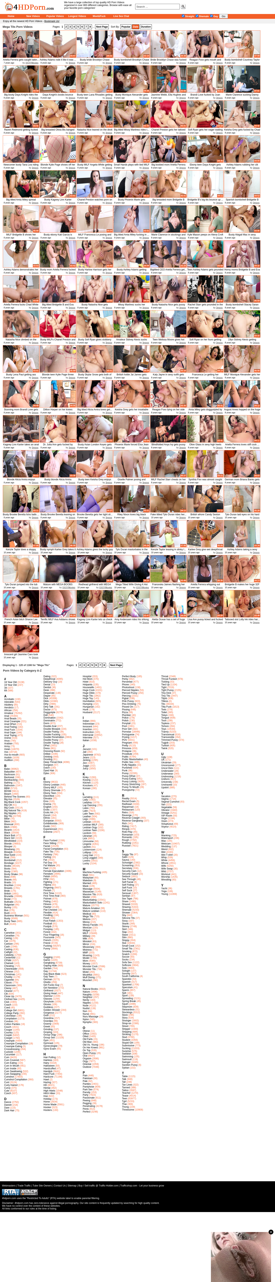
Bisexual (8, 824)
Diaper (46, 695)
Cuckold (8, 1052)
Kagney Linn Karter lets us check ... (94, 621)
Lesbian (87, 821)
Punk (124, 770)
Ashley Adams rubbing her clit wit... (242, 166)
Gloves (47, 1004)
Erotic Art (48, 812)
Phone (125, 684)
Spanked (126, 984)
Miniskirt (87, 941)
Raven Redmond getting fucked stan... (21, 131)
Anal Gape (10, 732)
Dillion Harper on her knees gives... (57, 411)
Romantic (127, 837)
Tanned (126, 1087)
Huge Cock (89, 690)
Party (85, 1095)
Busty (7, 918)
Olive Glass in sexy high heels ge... (205, 446)
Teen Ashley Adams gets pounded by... (205, 271)
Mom (85, 960)
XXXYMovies (31, 63)
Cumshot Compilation (15, 1079)
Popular (125, 26)
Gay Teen (48, 976)
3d (5, 687)
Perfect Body (129, 676)
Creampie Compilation (16, 1043)
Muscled (87, 980)
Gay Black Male (51, 974)
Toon (163, 720)
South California (130, 976)
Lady (85, 799)
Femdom (48, 873)
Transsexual (167, 734)
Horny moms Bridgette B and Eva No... (242, 271)
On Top (86, 1050)
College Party (11, 1013)
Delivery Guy (50, 681)
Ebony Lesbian (51, 784)
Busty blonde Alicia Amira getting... (58, 481)
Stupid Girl (127, 1042)
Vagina (164, 799)
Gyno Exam (49, 1048)
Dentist (47, 687)
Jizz (85, 763)
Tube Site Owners (42, 1185)
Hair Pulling (49, 1057)
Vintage (165, 812)
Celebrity (9, 955)
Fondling (48, 915)
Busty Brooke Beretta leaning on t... (58, 516)
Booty (7, 871)
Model (86, 958)
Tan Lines (127, 1084)
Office (86, 1033)
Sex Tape (127, 898)
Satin (124, 857)
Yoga (164, 891)
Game (46, 960)
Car (6, 941)
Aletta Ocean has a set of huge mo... (168, 621)
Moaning (87, 955)
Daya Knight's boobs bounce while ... (58, 96)
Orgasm (87, 1058)
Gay (214, 16)
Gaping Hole (50, 965)
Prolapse (126, 751)
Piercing (126, 695)
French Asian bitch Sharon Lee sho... (21, 621)
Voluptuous (167, 823)
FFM (45, 879)
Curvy (7, 1088)
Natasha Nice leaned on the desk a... (95, 131)
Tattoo (125, 1090)
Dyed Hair (48, 770)
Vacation (165, 796)
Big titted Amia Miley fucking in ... (131, 234)
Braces (8, 879)
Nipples (87, 1002)
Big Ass (8, 799)
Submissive (128, 1045)
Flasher (47, 907)
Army (7, 746)
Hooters (47, 1110)
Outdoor (87, 1067)
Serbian (126, 895)
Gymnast (48, 1043)
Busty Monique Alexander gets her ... (131, 96)
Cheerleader (10, 968)
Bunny (7, 907)
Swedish (126, 1053)
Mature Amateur (91, 908)
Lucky (86, 863)
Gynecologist (50, 1046)
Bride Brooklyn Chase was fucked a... (168, 61)
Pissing (126, 709)
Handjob (47, 1071)
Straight (188, 16)
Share (125, 901)
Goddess (48, 1007)
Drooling (47, 759)
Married (87, 883)
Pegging (87, 1103)
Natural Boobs (90, 989)
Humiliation (89, 701)
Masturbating (90, 899)
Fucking (47, 945)
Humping (87, 704)
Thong (125, 1107)
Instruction (88, 732)
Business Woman (13, 915)
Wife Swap (167, 868)
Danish (8, 1105)
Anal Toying (10, 735)
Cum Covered (11, 1060)
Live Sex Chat (121, 16)
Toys (163, 729)
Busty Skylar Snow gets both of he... (94, 376)
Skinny (125, 926)
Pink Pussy (128, 701)
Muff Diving (89, 977)
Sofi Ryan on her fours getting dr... (205, 341)
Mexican (87, 927)
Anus (7, 740)
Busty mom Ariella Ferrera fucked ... (58, 271)
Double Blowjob (51, 729)
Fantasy (47, 854)
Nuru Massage (90, 1016)
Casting (8, 949)
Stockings (127, 1012)
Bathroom (9, 785)
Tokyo (164, 715)
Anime (7, 738)
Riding (125, 826)
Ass (6, 752)
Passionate (89, 1097)
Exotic (46, 826)
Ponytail (126, 723)
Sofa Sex (127, 962)
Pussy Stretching (131, 784)
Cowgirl (8, 1038)
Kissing (87, 780)
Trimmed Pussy (169, 740)
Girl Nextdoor (50, 987)
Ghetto (47, 982)
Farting (47, 857)
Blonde (8, 843)
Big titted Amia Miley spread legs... (21, 201)
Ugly (163, 757)
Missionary (88, 947)
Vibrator (165, 810)
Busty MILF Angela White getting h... (94, 166)
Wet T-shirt (167, 854)
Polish (125, 720)
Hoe (45, 1096)
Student (126, 1040)
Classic (8, 982)
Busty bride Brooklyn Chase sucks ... (95, 61)
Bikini (7, 821)
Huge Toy (88, 698)
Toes (163, 709)
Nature (86, 991)
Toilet (164, 712)
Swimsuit (127, 1059)
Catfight (8, 952)
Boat (6, 857)
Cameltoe (9, 932)
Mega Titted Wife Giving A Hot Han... (131, 586)
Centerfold (9, 957)
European (48, 820)
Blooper (8, 846)
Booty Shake (11, 874)
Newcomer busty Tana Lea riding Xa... (21, 166)
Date (135, 26)
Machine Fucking (92, 872)
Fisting (46, 901)
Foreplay (48, 929)
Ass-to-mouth (11, 754)
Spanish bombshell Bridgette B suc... (242, 201)
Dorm (46, 723)
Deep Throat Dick (52, 762)
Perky (125, 679)
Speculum (127, 987)
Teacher (126, 1093)
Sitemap (72, 1185)
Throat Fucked (169, 679)
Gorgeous (48, 1012)
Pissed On (127, 706)
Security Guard (130, 873)
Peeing (86, 1100)
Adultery (8, 704)
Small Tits (127, 948)
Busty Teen (10, 921)
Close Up (9, 996)
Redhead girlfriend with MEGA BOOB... (95, 586)
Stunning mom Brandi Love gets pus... (21, 411)
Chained (8, 963)
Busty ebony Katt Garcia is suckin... (58, 236)
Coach (7, 1004)
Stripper (126, 1029)
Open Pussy (89, 1053)
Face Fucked (50, 840)
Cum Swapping (12, 1074)
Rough (125, 840)
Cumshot (9, 1076)
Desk (46, 690)
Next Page (102, 26)
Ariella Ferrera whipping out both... (205, 586)
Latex (86, 808)
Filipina (47, 884)
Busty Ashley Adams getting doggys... (131, 271)
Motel (86, 972)
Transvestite (167, 737)
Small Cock (128, 945)
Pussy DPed (128, 776)
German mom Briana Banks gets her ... (242, 481)
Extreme (47, 831)
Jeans (86, 757)
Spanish (126, 981)
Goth (46, 1015)
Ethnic (46, 817)
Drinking (47, 756)
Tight (163, 687)
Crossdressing (12, 1049)
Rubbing (126, 842)
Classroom (10, 985)
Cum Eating (10, 1063)
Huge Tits (88, 695)
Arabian (8, 743)
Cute (6, 1090)
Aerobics (9, 707)
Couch (7, 1027)
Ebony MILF (49, 787)
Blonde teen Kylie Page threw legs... (58, 376)
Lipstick (87, 846)
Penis (86, 1109)
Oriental (87, 1064)
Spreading (127, 998)
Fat (45, 859)
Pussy (125, 773)
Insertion (87, 729)
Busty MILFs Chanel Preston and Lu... (58, 341)
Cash (7, 946)
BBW (7, 788)
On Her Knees (90, 1047)
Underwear (167, 773)
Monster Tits (89, 969)
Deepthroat (49, 679)
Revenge (127, 815)
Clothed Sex (10, 999)
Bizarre (8, 829)
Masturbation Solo (92, 902)
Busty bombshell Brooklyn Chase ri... (131, 61)
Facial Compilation (53, 848)
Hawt (46, 1079)
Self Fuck (127, 887)
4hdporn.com (22, 1203)
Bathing (8, 782)
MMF (85, 952)
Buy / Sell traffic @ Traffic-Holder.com (98, 1185)
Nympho (87, 1022)
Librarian (87, 835)
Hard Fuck (48, 1074)
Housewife (88, 687)
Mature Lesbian (91, 911)
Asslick (8, 757)
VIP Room (166, 815)
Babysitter (9, 771)
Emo (45, 801)
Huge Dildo (89, 693)
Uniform (165, 779)
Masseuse (88, 891)
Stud (124, 1037)
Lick (85, 838)
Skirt (124, 929)
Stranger (126, 1020)
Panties (87, 1084)
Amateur (8, 713)
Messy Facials (90, 924)
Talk (124, 1079)
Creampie (9, 1040)
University (166, 782)
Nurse (86, 1014)
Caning (8, 938)
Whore (164, 863)
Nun (85, 1011)
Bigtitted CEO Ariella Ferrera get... (168, 269)
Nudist (86, 1008)
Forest (46, 932)
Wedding (166, 846)
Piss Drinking (129, 704)
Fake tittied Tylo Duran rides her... (168, 514)
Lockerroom (89, 849)
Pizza (125, 712)
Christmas (9, 974)
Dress (46, 748)
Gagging (47, 957)
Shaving (126, 907)
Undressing (167, 776)
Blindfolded (10, 840)
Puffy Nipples (129, 765)
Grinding (47, 1029)
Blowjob (8, 852)
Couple (8, 1035)
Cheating (9, 966)
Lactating (88, 797)
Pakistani (88, 1078)
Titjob (164, 698)
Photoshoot (128, 687)
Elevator (47, 798)
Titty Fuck (166, 706)
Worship (165, 876)
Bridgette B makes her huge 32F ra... (242, 586)
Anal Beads (10, 718)
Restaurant (128, 809)
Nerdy (86, 1000)
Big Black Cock (12, 802)
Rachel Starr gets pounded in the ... (205, 306)
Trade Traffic (24, 1185)
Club (6, 1002)
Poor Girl (126, 729)
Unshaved (166, 784)
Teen (124, 1098)
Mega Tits (88, 916)
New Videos (33, 16)
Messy (86, 922)
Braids (7, 882)
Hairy (46, 1063)
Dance (7, 1102)
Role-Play (127, 831)
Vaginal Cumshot (170, 801)
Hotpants (87, 684)
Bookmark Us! (51, 21)
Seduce (126, 876)
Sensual (126, 893)
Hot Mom (88, 679)
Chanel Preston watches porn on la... (94, 201)
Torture (165, 726)
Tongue (165, 717)
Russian (126, 845)
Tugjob (164, 742)
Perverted (127, 681)
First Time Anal (51, 895)
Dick (45, 698)
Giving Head (50, 993)
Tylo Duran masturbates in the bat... (132, 551)
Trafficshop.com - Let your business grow (142, 1185)
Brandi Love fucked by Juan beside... (205, 96)
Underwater (167, 771)
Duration (146, 26)
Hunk (85, 709)
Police (125, 717)
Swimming (127, 1056)
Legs (85, 819)
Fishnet (47, 898)
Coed (7, 1007)
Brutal (7, 899)
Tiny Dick (166, 693)
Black (7, 832)
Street (125, 1026)
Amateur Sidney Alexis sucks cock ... (131, 341)
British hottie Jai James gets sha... (131, 376)
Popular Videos (55, 16)
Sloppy (125, 940)
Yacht (164, 888)
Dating (46, 676)
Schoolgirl (127, 862)
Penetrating (89, 1106)
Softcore (126, 965)
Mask (86, 886)
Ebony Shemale (51, 790)
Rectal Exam (129, 801)
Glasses (47, 998)
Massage (88, 888)
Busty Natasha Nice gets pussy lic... (168, 306)
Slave (125, 934)
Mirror (86, 944)
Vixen (164, 821)
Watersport (167, 838)
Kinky (86, 777)
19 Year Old (10, 685)
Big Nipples (10, 813)
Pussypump (128, 790)
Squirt (125, 1004)
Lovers (86, 860)
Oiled (85, 1036)
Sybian (125, 1067)
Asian (7, 749)
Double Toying (51, 742)
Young (164, 894)
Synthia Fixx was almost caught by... (205, 481)
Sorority (126, 973)
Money (86, 963)
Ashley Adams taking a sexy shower (242, 551)
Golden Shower (51, 1010)
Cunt (6, 1082)
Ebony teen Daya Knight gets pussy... (205, 166)
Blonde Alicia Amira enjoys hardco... (21, 481)
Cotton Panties (12, 1024)
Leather (87, 816)
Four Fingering (51, 934)
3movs (72, 63)
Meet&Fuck (99, 16)
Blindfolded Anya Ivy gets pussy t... (168, 446)
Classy (7, 988)
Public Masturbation (132, 759)
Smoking (126, 951)
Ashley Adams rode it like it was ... (58, 59)
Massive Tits (89, 894)
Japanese (88, 754)
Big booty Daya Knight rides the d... (21, 96)
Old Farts (88, 1039)
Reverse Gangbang (132, 820)
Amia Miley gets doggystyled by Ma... (205, 411)
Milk (85, 938)
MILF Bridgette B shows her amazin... (21, 236)
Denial (46, 684)
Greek (46, 1026)
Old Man (87, 1042)
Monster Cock (90, 966)
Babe (7, 769)
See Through (129, 879)
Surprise (126, 1051)
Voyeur (165, 826)
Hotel (85, 681)
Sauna (125, 859)
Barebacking (11, 780)
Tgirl (124, 1101)
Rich (124, 823)
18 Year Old (10, 682)
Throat (164, 676)
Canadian (9, 935)
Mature (86, 905)
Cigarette (9, 979)
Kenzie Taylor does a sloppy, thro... (21, 551)
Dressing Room (51, 751)
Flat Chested (50, 909)
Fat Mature (49, 865)
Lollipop (87, 852)
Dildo (46, 701)
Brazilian (8, 885)
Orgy (85, 1061)
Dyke (46, 773)
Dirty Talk (48, 706)
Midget (86, 930)
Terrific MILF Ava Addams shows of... (57, 621)
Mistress (87, 949)
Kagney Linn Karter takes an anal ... (21, 446)
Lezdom (87, 833)
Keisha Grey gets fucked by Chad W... (242, 131)
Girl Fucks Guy (51, 985)
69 (5, 690)
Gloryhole (48, 1001)
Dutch (46, 767)
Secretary (127, 868)
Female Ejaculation (53, 871)
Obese (86, 1031)
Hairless (47, 1060)
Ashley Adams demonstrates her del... (21, 271)
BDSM (7, 791)
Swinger (126, 1062)
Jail (84, 752)
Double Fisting (51, 731)
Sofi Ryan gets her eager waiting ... (205, 131)
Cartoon (8, 943)
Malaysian (88, 877)
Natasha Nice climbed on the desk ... (21, 341)
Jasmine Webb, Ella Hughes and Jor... (168, 96)
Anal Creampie (12, 721)
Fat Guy (47, 862)
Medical (87, 913)
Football (47, 923)
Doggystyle (49, 712)
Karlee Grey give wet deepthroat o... (205, 551)
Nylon (86, 1019)
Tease (125, 1095)
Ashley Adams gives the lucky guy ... (95, 551)
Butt (6, 924)
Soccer (125, 956)
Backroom (9, 774)
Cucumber (9, 1054)
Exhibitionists (50, 823)
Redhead (127, 804)
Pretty (125, 745)
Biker (7, 818)
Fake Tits (48, 851)
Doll (45, 715)
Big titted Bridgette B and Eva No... (58, 306)
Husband (87, 712)
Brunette (8, 896)
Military (86, 936)
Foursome (48, 937)
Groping (47, 1032)
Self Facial (127, 882)
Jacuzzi (87, 749)
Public (125, 756)
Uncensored (167, 765)
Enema (47, 804)
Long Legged (90, 857)
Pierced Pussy (129, 693)
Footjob (47, 926)
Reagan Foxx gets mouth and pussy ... (205, 61)
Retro (125, 812)
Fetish (46, 876)
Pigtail (125, 698)
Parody (86, 1092)
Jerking (87, 760)
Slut (124, 943)
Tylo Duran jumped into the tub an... (21, 586)
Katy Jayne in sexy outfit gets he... (168, 376)
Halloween (49, 1065)
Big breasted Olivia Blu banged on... (58, 131)
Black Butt (9, 835)
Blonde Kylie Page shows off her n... (58, 166)
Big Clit (8, 804)
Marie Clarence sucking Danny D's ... (242, 96)
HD (45, 1085)
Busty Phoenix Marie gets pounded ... (131, 201)
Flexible (47, 912)
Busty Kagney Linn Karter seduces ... (58, 201)
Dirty (45, 704)
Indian (86, 721)
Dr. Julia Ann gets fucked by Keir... (58, 446)
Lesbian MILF (90, 824)
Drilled (46, 754)
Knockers (88, 785)
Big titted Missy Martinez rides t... (131, 129)
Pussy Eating (129, 778)
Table (125, 1076)
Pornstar (126, 731)
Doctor (46, 709)
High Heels (49, 1090)
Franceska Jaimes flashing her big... (168, 586)
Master (86, 897)
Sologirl (126, 970)
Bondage (9, 863)
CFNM (7, 960)
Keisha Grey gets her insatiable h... (131, 411)
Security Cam (129, 871)
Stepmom (127, 1006)
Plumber (126, 715)
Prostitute (127, 754)
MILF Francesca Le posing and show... (94, 236)
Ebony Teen (49, 793)
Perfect (86, 1111)
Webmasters (8, 1185)
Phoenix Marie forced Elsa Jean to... (131, 446)
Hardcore (48, 1076)
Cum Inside (10, 1068)
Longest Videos (77, 16)
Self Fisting (128, 884)
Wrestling (166, 879)
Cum (6, 1057)
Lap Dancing (89, 805)
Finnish (47, 890)
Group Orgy (49, 1034)
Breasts (8, 888)
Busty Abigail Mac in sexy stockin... (242, 236)
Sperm (125, 990)
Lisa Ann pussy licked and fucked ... (205, 621)
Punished (127, 767)
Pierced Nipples (130, 690)
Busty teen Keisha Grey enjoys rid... (94, 481)
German (47, 979)
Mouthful (87, 974)
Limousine (88, 841)
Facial (46, 846)
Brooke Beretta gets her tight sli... (94, 514)
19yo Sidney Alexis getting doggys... (242, 341)
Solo (124, 968)
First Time (48, 893)
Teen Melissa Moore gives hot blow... (168, 341)
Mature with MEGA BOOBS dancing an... (58, 586)
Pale (85, 1081)
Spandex (126, 979)
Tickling (165, 681)
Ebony (46, 782)
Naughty (87, 994)
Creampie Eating (13, 1046)
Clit (6, 993)
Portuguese (128, 734)
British (7, 893)
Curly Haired (11, 1085)
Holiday (47, 1099)
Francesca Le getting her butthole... (205, 376)
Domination (49, 717)
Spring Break (129, 1001)
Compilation (10, 1018)
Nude (86, 1005)
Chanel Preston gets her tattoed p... (168, 131)
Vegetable (166, 807)
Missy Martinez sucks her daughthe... (131, 306)
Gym (45, 1040)
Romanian (127, 834)
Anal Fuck (9, 729)
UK (163, 759)
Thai (124, 1104)
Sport (125, 995)
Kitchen (87, 782)
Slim (124, 937)
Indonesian (89, 723)
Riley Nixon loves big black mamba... (131, 516)
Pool (124, 726)
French (47, 940)
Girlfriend (48, 990)
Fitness (47, 904)
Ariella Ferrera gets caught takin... (21, 59)
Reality (125, 798)
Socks (125, 959)
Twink (164, 748)
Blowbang (9, 849)
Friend (46, 943)
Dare (6, 1107)
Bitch (7, 827)
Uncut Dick (167, 768)
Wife (163, 865)
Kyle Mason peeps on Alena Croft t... (205, 236)
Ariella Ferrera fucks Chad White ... (21, 306)
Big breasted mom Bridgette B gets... (168, 201)
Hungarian (88, 706)
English (47, 806)
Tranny (165, 731)
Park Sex (88, 1089)
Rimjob (125, 829)
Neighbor (88, 997)
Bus (6, 910)
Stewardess (128, 1009)
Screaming (127, 865)
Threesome (128, 1109)
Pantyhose (88, 1086)
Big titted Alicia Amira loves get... (94, 409)
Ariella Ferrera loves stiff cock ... (242, 444)
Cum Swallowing (13, 1071)
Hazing (47, 1082)
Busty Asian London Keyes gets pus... (95, 446)
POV (124, 740)
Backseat (9, 777)
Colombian (10, 1015)
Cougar (8, 1029)
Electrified (48, 796)
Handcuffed (49, 1068)
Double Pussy (50, 740)
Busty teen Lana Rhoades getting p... (94, 96)
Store (125, 1015)
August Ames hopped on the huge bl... (242, 411)
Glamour (48, 996)
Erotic (46, 809)
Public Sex (127, 762)
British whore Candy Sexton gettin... (205, 516)
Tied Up (165, 684)
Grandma (48, 1018)
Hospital (87, 676)
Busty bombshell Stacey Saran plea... (242, 306)
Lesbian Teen (90, 830)
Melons (87, 919)
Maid (85, 875)
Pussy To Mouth (130, 787)
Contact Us (59, 1185)
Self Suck (127, 890)
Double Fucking (51, 734)
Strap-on (126, 1023)
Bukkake (8, 901)
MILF (85, 933)
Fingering (48, 887)
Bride (7, 890)
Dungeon (48, 765)
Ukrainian (166, 762)
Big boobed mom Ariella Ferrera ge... (168, 166)
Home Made (49, 1104)
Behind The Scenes (14, 796)
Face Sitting (49, 843)
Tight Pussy (167, 690)
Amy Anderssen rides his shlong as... (132, 621)
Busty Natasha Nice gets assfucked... (95, 306)
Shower (126, 912)
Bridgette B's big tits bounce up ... (205, 199)
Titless (164, 701)
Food (46, 918)
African (8, 710)
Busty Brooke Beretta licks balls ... (21, 514)
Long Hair (88, 855)
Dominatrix (49, 720)
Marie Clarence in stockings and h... (168, 236)
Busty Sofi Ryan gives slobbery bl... (94, 341)
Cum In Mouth (11, 1065)
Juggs (86, 765)
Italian (86, 740)
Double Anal (49, 726)
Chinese (8, 971)
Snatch (125, 954)
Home (11, 16)
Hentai (46, 1088)
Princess (126, 748)
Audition (8, 760)
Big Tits (8, 816)
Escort (46, 815)
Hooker (47, 1107)
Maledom (88, 880)
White (164, 860)
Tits (163, 704)
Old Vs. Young (90, 1044)
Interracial (88, 735)
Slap (124, 932)
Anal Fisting (10, 727)
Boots (7, 868)
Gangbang (49, 962)
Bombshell (9, 860)
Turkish (165, 745)
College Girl (10, 1010)
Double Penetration (53, 737)
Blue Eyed (9, 854)
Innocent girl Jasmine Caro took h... (21, 656)
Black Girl (9, 838)
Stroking (126, 1034)
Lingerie (87, 844)
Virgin (164, 818)
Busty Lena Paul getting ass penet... (21, 376)
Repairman (128, 806)
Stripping (126, 1031)
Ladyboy (87, 802)
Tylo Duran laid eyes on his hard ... (242, 516)
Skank (125, 923)
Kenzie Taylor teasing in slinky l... (168, 549)
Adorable (9, 702)
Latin (85, 810)
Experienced (50, 829)
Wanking (165, 835)
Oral (85, 1055)
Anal (6, 716)
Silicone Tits (128, 918)
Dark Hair (9, 1110)
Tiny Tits (165, 695)
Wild (163, 871)
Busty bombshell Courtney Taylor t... (242, 61)
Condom (8, 1021)
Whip (164, 857)
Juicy (85, 768)
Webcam (166, 843)
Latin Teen (88, 813)
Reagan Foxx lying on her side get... (168, 411)
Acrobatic (9, 699)
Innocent (87, 726)
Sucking (126, 1048)
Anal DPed (10, 724)
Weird (164, 849)
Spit (124, 993)
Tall (124, 1082)
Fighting (47, 882)
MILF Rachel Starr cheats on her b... (168, 481)
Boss (7, 876)
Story (125, 1017)
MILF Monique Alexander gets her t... (242, 376)
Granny (47, 1023)
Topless (165, 723)
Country (8, 1032)
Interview (87, 737)
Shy (124, 915)
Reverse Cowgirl (131, 817)
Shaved (126, 904)
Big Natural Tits (12, 810)
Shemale (202, 16)
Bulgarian (9, 904)
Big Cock (9, 807)
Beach (7, 794)
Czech (7, 1093)
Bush (7, 913)
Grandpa (48, 1021)
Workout (165, 874)
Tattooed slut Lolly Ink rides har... (242, 619)
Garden (47, 968)
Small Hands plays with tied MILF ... (131, 166)
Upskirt (165, 787)
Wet (163, 852)
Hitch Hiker (49, 1093)
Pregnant (127, 742)
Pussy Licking (129, 781)
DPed (46, 745)
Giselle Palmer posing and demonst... (132, 481)
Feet (45, 868)
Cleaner (8, 991)
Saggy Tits (127, 854)
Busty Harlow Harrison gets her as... (94, 271)
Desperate (48, 693)
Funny (46, 948)
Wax (163, 840)
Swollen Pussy (130, 1065)
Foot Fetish (49, 920)
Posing (125, 737)
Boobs (7, 865)
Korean (87, 788)
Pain (85, 1075)
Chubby (8, 977)
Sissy (125, 920)
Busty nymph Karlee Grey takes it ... (58, 551)
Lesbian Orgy (90, 827)
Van (163, 804)
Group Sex (49, 1037)
